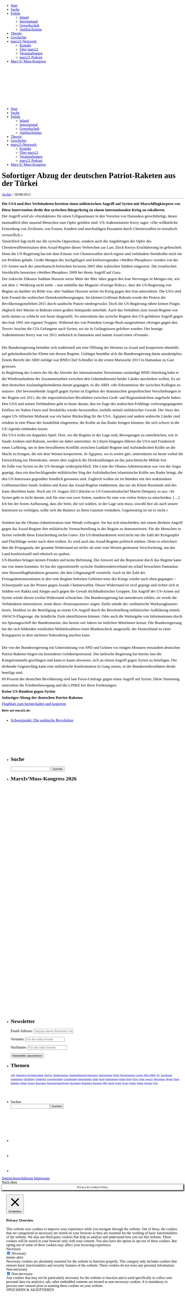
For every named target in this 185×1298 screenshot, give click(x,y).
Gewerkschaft (29, 25)
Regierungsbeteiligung (58, 1083)
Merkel (169, 1079)
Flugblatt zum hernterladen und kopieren (34, 704)
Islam (95, 1079)
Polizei (23, 1083)
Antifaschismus (31, 29)
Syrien (118, 1083)
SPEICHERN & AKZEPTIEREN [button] (30, 1290)
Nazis (176, 1079)
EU (158, 1075)
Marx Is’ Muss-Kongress (28, 61)
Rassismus (41, 1083)
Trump (132, 1083)
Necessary (19, 1253)
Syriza (125, 1083)
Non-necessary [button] (16, 1269)
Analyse (48, 1075)
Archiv (7, 194)
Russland (97, 1083)
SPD (105, 1083)
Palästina (15, 1083)
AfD (13, 1075)
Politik (15, 13)
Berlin (116, 1075)
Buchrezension (127, 1075)
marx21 (149, 1079)
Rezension (87, 1083)
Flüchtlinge (29, 1079)
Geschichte (18, 37)
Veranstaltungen (31, 53)
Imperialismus (85, 1079)
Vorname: (17, 1039)
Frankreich (41, 1079)
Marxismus (159, 1079)
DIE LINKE (150, 1075)
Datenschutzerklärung (17, 1178)
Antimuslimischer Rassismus (83, 1075)
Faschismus (166, 1075)
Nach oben (9, 1182)
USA (155, 1083)
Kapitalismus (111, 1079)
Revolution (75, 1083)
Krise (135, 1079)
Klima (122, 1079)
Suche (15, 9)
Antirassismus (105, 1075)
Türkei (140, 1083)
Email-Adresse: (22, 1031)
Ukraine (148, 1083)
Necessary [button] (13, 1249)
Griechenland (70, 1079)
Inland (24, 17)
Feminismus (17, 1079)
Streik (111, 1083)
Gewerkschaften (55, 1079)
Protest (31, 1083)
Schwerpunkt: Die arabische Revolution (42, 720)
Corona (139, 1075)
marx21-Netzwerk (23, 41)
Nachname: (19, 1047)
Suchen (16, 1102)
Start (14, 5)
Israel (102, 1079)
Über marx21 (29, 49)
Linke (142, 1079)
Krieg (129, 1079)
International (29, 21)
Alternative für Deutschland (29, 1075)
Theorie (16, 33)
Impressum (42, 1178)
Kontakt (25, 45)
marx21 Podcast (31, 57)
